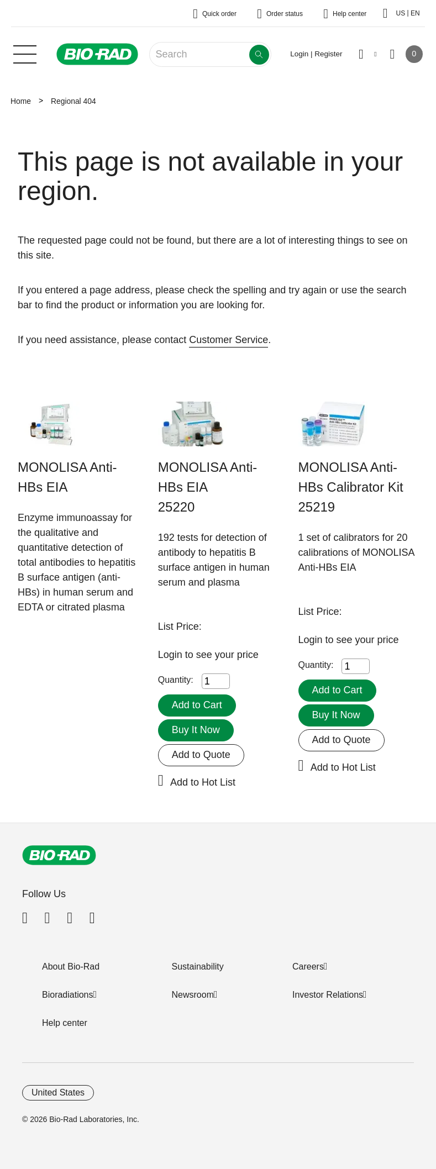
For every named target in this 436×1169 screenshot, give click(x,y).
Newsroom (193, 994)
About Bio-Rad (70, 966)
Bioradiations (67, 994)
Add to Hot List (202, 782)
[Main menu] (25, 53)
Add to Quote (201, 754)
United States (58, 1092)
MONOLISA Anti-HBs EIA (67, 477)
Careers (308, 966)
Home (20, 101)
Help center (64, 1023)
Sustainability (198, 966)
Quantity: (175, 679)
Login (171, 654)
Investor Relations (327, 994)
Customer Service (228, 339)
